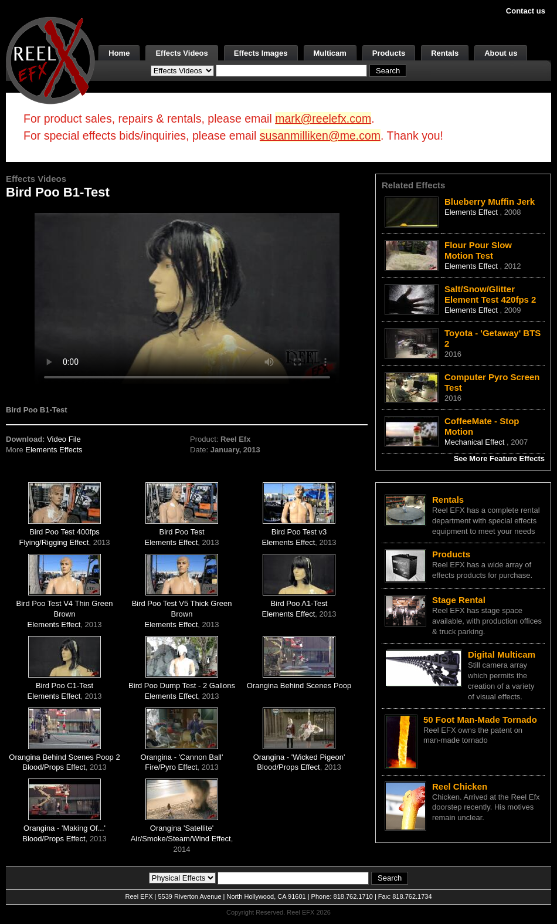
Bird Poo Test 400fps (64, 531)
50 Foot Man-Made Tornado (480, 720)
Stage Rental (458, 600)
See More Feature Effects (499, 458)
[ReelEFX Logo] (50, 59)
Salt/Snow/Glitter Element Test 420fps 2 (490, 294)
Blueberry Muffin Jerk (489, 202)
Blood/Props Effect (53, 767)
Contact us (525, 10)
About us (500, 53)
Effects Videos (181, 53)
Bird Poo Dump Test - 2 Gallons (181, 685)
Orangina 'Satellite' (181, 828)
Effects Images (261, 53)
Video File (64, 439)
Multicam (330, 53)
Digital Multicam (501, 654)
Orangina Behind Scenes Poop (299, 685)
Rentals (444, 53)
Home (119, 53)
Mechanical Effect (475, 442)
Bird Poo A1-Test (299, 603)
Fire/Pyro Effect (171, 767)
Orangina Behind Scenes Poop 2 (64, 757)
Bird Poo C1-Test (64, 685)
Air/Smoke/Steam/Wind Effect (181, 838)
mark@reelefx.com (323, 118)
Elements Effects (53, 449)
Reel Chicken (459, 786)
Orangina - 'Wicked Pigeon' (299, 757)
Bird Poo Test (181, 531)
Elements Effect (171, 542)
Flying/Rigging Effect (54, 542)
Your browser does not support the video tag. (187, 298)
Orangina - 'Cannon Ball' (182, 757)
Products (388, 53)
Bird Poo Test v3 (299, 531)
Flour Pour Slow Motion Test (478, 250)
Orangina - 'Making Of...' (64, 828)
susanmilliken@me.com (320, 135)
